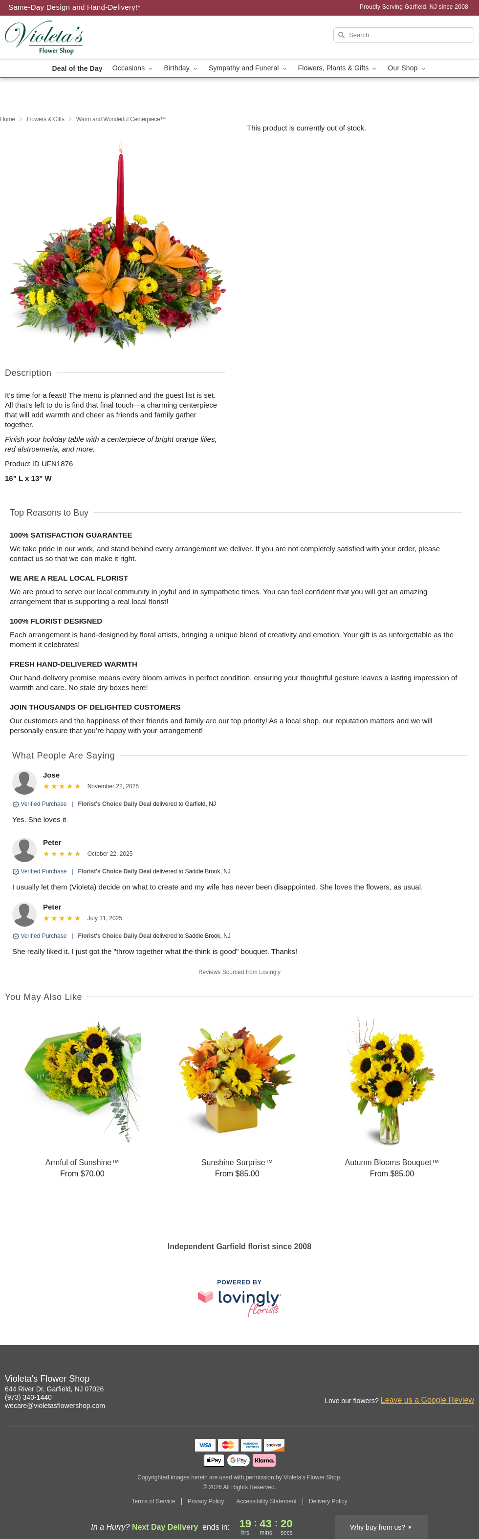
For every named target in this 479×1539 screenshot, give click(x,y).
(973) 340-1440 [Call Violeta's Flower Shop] (28, 1397)
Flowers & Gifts (46, 119)
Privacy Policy (206, 1501)
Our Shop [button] (407, 68)
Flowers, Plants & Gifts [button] (338, 68)
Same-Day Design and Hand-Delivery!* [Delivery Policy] (74, 7)
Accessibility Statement (266, 1501)
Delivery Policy (328, 1501)
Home (7, 119)
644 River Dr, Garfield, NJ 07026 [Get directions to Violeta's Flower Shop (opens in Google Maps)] (54, 1389)
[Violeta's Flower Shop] (75, 38)
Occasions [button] (133, 68)
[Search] (403, 35)
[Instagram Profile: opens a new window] (424, 1380)
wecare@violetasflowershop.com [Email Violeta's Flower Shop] (55, 1405)
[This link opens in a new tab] (239, 1298)
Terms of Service (153, 1501)
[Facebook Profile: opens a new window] (446, 1380)
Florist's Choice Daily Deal (115, 804)
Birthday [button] (181, 68)
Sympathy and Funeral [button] (248, 68)
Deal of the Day (77, 68)
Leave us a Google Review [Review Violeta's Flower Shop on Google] (427, 1400)
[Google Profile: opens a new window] (467, 1380)
